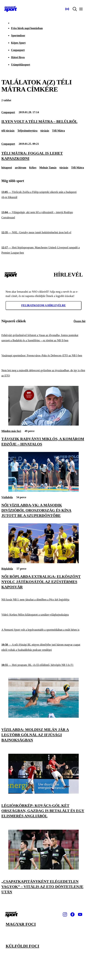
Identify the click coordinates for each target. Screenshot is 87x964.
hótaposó (6, 167)
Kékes (32, 167)
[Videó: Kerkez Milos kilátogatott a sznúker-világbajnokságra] (43, 615)
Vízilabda (7, 497)
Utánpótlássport (20, 64)
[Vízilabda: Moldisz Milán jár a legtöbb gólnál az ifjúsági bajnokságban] (43, 716)
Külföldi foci (22, 946)
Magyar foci (21, 924)
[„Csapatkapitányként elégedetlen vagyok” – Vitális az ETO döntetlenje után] (43, 868)
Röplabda (7, 568)
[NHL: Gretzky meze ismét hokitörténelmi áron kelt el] (43, 232)
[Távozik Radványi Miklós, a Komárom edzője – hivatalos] (43, 424)
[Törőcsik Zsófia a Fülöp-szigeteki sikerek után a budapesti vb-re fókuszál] (43, 194)
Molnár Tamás (48, 167)
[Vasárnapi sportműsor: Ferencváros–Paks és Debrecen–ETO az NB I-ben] (43, 355)
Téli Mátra (58, 130)
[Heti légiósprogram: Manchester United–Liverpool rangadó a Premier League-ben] (43, 250)
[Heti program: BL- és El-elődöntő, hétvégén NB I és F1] (43, 665)
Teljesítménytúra (27, 130)
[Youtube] (80, 914)
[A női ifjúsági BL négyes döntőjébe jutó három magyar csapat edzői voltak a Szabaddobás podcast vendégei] (43, 647)
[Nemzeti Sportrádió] (67, 9)
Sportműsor (18, 35)
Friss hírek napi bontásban (27, 28)
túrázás (44, 130)
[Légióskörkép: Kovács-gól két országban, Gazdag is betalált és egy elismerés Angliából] (43, 792)
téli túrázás (7, 130)
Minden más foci (11, 431)
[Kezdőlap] (10, 9)
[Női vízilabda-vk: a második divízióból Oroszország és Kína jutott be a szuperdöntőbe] (43, 490)
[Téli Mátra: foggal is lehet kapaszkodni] (43, 156)
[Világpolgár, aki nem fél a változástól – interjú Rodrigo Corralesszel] (43, 214)
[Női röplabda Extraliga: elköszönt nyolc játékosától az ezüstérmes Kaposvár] (43, 562)
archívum (20, 167)
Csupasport (18, 50)
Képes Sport (18, 42)
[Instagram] (65, 914)
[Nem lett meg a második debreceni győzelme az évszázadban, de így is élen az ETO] (43, 373)
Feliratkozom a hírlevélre (43, 305)
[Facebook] (72, 914)
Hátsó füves (18, 57)
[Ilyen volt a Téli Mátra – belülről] (43, 121)
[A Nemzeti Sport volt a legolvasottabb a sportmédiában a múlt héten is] (43, 630)
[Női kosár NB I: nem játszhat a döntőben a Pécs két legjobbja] (43, 600)
